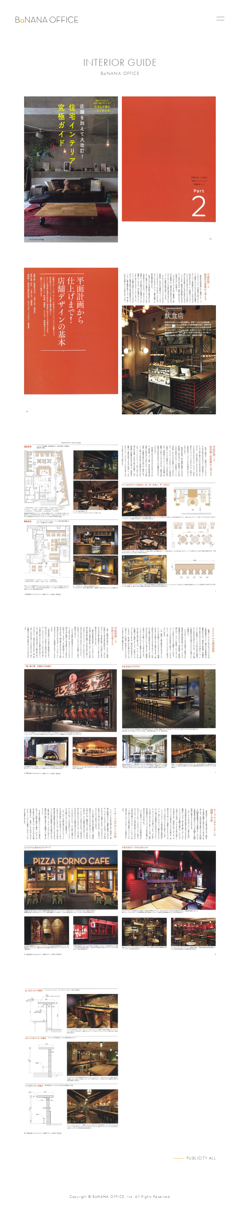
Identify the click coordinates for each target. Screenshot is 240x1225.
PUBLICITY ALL (201, 1158)
